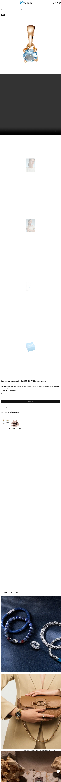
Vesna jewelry (19, 9)
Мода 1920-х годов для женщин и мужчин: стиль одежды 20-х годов (39, 750)
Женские (26, 9)
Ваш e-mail (3, 394)
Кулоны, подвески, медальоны (8, 9)
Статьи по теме (10, 592)
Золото (30, 9)
